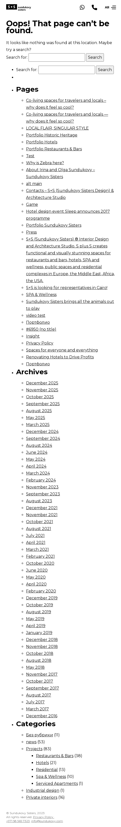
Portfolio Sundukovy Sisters (53, 225)
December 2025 (42, 383)
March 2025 (38, 424)
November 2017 (42, 674)
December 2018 (42, 639)
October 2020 (40, 563)
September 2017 (42, 688)
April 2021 (35, 542)
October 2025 (40, 397)
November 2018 (42, 646)
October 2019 (39, 605)
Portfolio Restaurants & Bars (54, 149)
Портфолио (38, 322)
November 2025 (42, 390)
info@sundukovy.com (47, 821)
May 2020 (36, 577)
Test (30, 156)
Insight (33, 336)
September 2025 (43, 403)
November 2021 (42, 514)
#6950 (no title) (41, 329)
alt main (34, 183)
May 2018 (35, 667)
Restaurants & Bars (54, 755)
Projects (34, 749)
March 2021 (37, 549)
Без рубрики (39, 735)
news (31, 742)
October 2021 (39, 521)
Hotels (42, 762)
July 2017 (35, 702)
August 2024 (39, 445)
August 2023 (39, 501)
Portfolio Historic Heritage (51, 135)
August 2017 (38, 695)
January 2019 (39, 632)
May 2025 (35, 417)
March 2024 (38, 473)
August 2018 (38, 660)
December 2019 (42, 598)
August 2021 (38, 528)
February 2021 (40, 556)
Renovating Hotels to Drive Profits (60, 357)
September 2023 (43, 494)
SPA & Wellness (41, 294)
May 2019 (35, 618)
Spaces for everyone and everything (62, 350)
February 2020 (41, 591)
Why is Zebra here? (45, 162)
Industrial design (42, 790)
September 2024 (43, 438)
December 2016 (41, 716)
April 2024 (36, 466)
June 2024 (36, 452)
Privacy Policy (39, 343)
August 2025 (39, 410)
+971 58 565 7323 (18, 821)
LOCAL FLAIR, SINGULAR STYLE (57, 128)
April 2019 (35, 625)
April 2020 (36, 584)
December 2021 (42, 508)
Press (31, 232)
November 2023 (42, 487)
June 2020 (37, 570)
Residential (47, 769)
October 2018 (39, 653)
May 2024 (35, 459)
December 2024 (42, 431)
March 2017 (37, 709)
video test (35, 315)
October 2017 (39, 681)
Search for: (17, 57)
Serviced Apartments (57, 783)
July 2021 (35, 535)
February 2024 (41, 480)
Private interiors (41, 797)
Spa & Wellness (51, 776)
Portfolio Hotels (41, 142)
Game (32, 204)
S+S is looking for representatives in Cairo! (66, 287)
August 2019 (38, 612)
